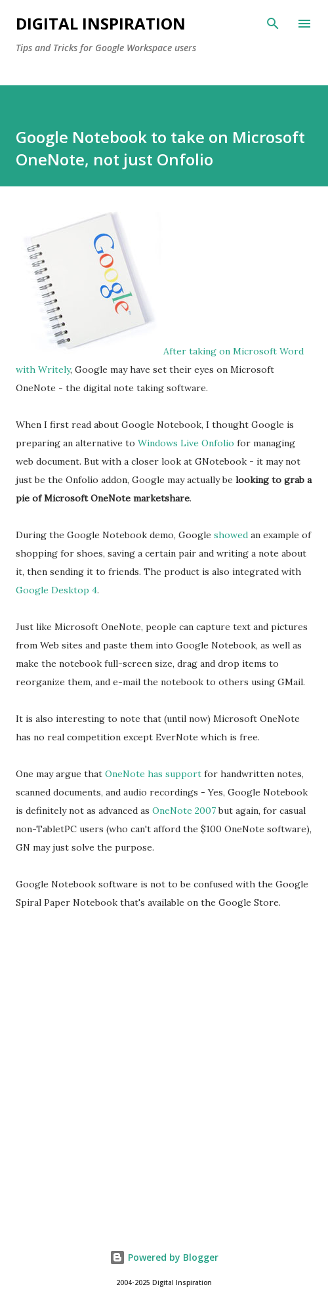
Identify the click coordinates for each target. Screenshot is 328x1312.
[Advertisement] (164, 1101)
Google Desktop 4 (56, 590)
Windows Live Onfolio (186, 443)
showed (231, 535)
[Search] (273, 24)
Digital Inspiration (101, 23)
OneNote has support (153, 774)
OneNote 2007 (184, 810)
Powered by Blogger (164, 1257)
